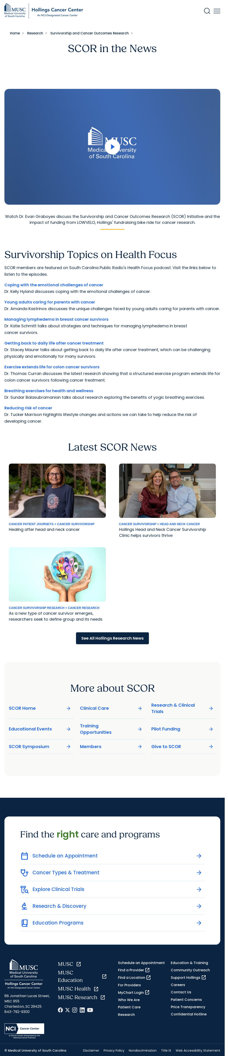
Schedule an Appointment (141, 962)
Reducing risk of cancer (28, 408)
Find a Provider (134, 970)
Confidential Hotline (189, 1014)
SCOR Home (40, 708)
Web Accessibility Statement (198, 1050)
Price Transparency (188, 1006)
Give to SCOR (182, 746)
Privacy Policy (114, 1050)
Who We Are (129, 999)
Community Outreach (190, 970)
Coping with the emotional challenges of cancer (53, 285)
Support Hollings (188, 977)
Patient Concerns (186, 999)
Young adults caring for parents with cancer (49, 302)
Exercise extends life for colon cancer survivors (51, 367)
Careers (178, 984)
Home (15, 33)
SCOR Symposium (40, 746)
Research (35, 33)
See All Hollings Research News (112, 638)
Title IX (166, 1050)
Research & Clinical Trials (182, 708)
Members (111, 746)
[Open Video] (112, 146)
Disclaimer (91, 1050)
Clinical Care (111, 708)
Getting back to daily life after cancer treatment (54, 343)
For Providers (129, 985)
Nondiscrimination (143, 1050)
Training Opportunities (111, 729)
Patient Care (129, 1007)
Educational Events (40, 729)
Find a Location (134, 978)
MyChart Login (134, 992)
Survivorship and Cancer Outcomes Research (89, 33)
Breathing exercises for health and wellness (48, 390)
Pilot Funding (182, 729)
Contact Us (181, 992)
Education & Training (189, 962)
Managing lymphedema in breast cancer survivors (56, 319)
